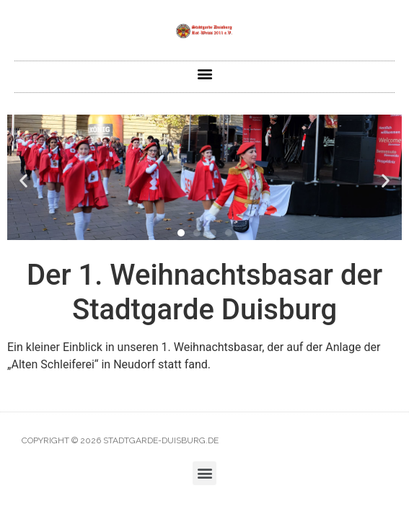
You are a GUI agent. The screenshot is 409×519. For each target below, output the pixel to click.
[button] (204, 73)
